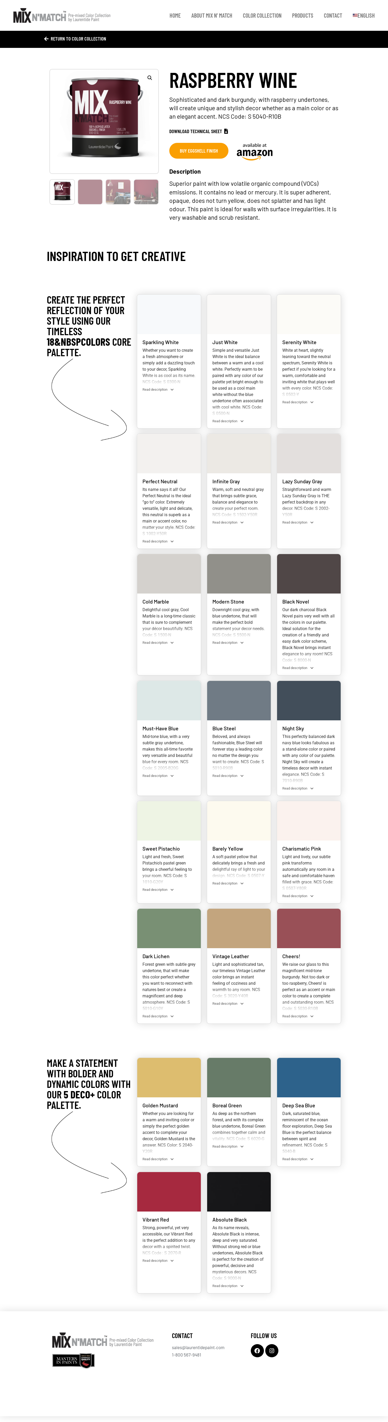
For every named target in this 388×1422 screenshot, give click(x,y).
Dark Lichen (156, 960)
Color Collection (262, 15)
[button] (150, 78)
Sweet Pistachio (161, 851)
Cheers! (291, 960)
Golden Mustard (160, 1110)
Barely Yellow (227, 851)
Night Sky (293, 730)
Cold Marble (155, 603)
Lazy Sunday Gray (302, 482)
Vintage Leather (230, 960)
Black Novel (295, 603)
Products (302, 15)
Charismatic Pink (301, 851)
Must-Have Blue (160, 730)
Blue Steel (224, 730)
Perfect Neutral (159, 482)
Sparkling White (160, 342)
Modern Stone (228, 603)
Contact (333, 15)
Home (175, 15)
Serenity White (299, 342)
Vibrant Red (155, 1224)
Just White (225, 342)
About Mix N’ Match (211, 15)
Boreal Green (227, 1110)
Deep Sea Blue (298, 1110)
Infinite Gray (226, 482)
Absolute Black (229, 1224)
